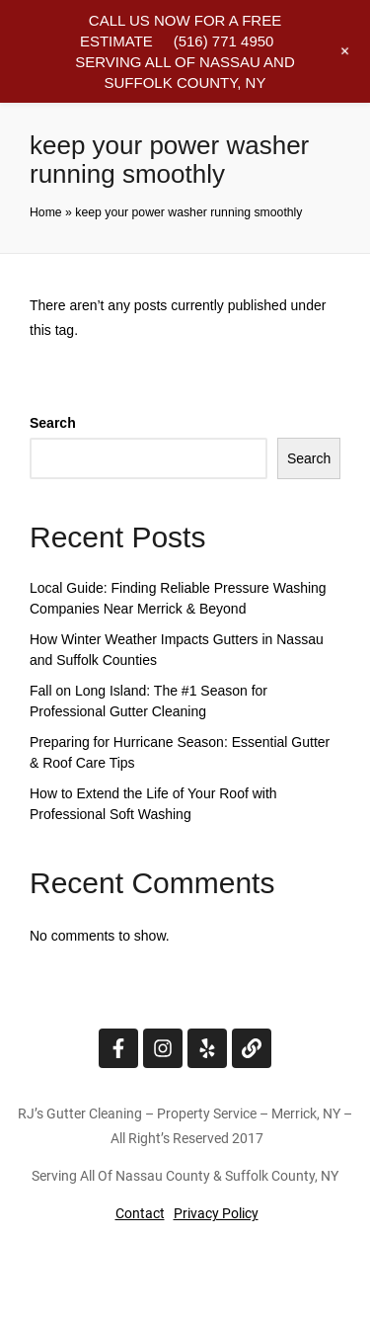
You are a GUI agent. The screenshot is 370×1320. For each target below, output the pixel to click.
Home (46, 212)
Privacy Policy (216, 1213)
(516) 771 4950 (224, 41)
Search (53, 423)
